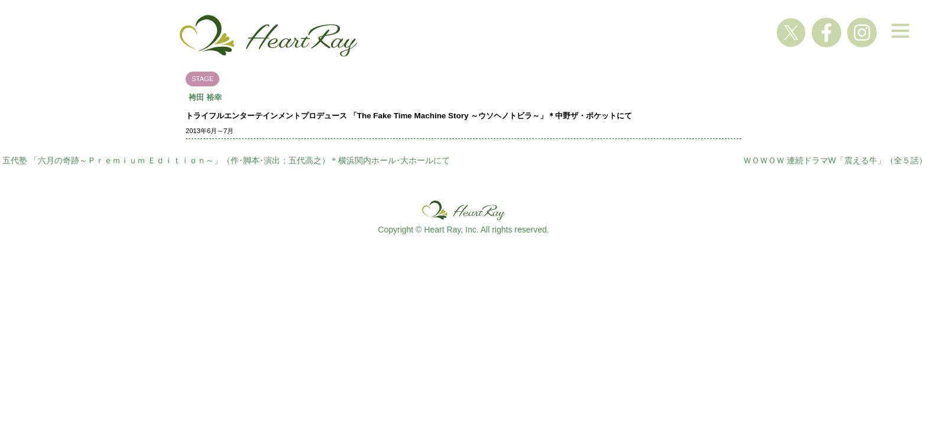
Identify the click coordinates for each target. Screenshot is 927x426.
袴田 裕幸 (205, 97)
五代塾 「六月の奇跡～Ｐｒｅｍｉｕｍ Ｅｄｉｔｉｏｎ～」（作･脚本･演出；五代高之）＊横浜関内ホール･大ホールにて (226, 160)
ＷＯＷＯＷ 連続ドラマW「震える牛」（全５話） (835, 160)
